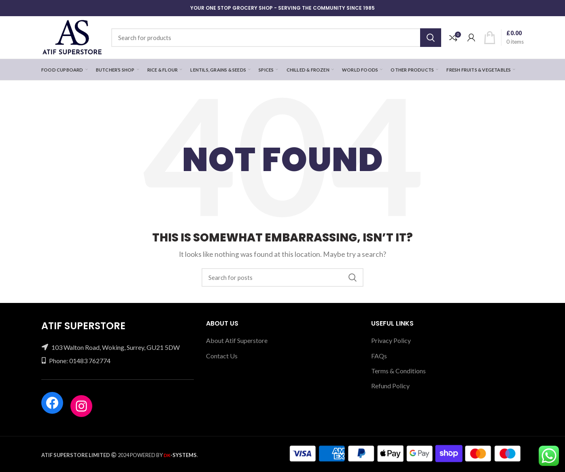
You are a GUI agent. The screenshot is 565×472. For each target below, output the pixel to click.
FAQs (379, 356)
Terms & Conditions (398, 371)
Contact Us (222, 356)
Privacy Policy (391, 340)
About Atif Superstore (237, 340)
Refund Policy (390, 385)
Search (430, 37)
